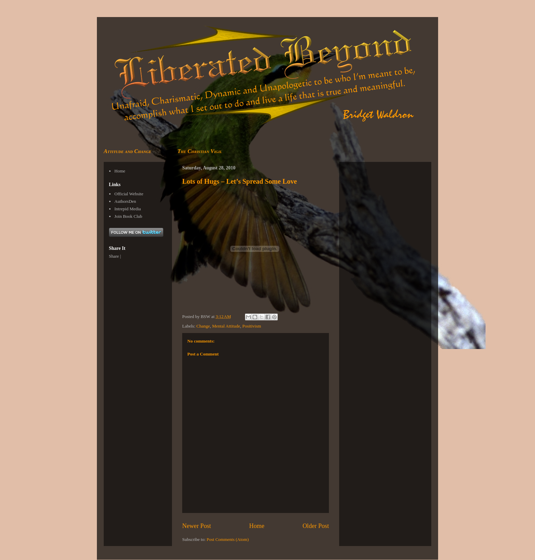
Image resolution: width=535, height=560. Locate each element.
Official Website (128, 193)
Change (203, 326)
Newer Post (196, 526)
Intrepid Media (127, 208)
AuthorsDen (125, 201)
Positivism (251, 326)
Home (256, 526)
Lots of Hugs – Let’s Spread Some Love (239, 181)
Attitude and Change (127, 151)
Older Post (316, 526)
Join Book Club (128, 216)
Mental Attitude (226, 326)
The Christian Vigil (199, 151)
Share (114, 256)
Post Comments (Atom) (228, 539)
